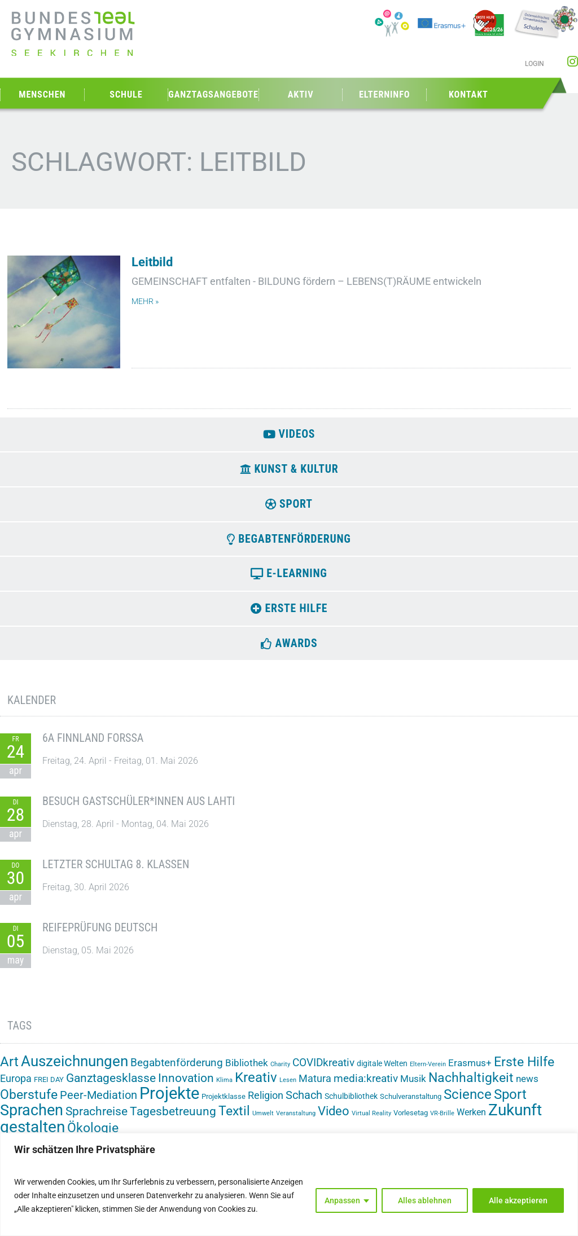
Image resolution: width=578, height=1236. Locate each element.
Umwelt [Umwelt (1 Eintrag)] (263, 1120)
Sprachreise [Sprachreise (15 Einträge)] (96, 1118)
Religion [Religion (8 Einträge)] (265, 1103)
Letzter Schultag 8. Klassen (115, 871)
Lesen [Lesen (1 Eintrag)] (287, 1088)
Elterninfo (384, 94)
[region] (289, 1184)
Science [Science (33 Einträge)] (468, 1101)
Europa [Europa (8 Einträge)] (16, 1086)
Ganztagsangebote (213, 94)
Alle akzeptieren (518, 1200)
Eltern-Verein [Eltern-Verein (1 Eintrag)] (428, 1072)
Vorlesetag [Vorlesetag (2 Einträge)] (410, 1120)
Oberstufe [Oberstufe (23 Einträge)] (29, 1102)
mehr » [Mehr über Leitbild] (145, 301)
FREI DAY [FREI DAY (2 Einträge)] (49, 1087)
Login (534, 64)
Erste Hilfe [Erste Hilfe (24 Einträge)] (524, 1069)
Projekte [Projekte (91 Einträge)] (169, 1100)
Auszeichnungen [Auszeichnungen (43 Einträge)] (74, 1069)
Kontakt (468, 94)
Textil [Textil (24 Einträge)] (234, 1118)
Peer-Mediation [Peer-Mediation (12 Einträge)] (98, 1102)
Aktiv (301, 94)
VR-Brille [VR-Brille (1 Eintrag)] (442, 1120)
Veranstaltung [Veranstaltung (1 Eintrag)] (296, 1120)
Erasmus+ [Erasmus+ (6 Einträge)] (470, 1070)
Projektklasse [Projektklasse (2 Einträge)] (224, 1103)
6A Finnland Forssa (92, 745)
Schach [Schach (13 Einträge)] (304, 1102)
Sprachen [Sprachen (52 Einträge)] (31, 1118)
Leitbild (152, 262)
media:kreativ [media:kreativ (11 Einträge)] (366, 1086)
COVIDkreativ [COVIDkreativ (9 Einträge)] (323, 1071)
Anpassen (342, 1200)
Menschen (42, 94)
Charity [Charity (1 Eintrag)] (280, 1072)
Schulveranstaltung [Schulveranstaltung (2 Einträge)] (410, 1103)
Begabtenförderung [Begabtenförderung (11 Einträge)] (176, 1070)
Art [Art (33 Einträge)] (9, 1069)
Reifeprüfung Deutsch (99, 935)
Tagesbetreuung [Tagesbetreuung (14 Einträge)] (173, 1118)
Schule (126, 94)
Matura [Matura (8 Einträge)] (315, 1086)
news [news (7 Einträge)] (527, 1086)
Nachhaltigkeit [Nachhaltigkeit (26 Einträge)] (471, 1085)
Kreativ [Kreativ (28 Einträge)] (256, 1085)
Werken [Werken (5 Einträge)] (471, 1119)
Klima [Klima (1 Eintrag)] (224, 1088)
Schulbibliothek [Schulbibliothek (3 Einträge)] (351, 1103)
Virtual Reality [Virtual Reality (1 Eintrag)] (371, 1120)
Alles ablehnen (425, 1200)
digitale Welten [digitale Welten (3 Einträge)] (382, 1071)
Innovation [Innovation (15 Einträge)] (186, 1086)
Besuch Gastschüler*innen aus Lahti (138, 808)
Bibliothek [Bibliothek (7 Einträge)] (246, 1070)
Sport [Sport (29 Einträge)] (510, 1102)
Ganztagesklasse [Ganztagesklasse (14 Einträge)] (111, 1086)
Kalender (31, 708)
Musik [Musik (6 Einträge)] (413, 1086)
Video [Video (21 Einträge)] (333, 1118)
